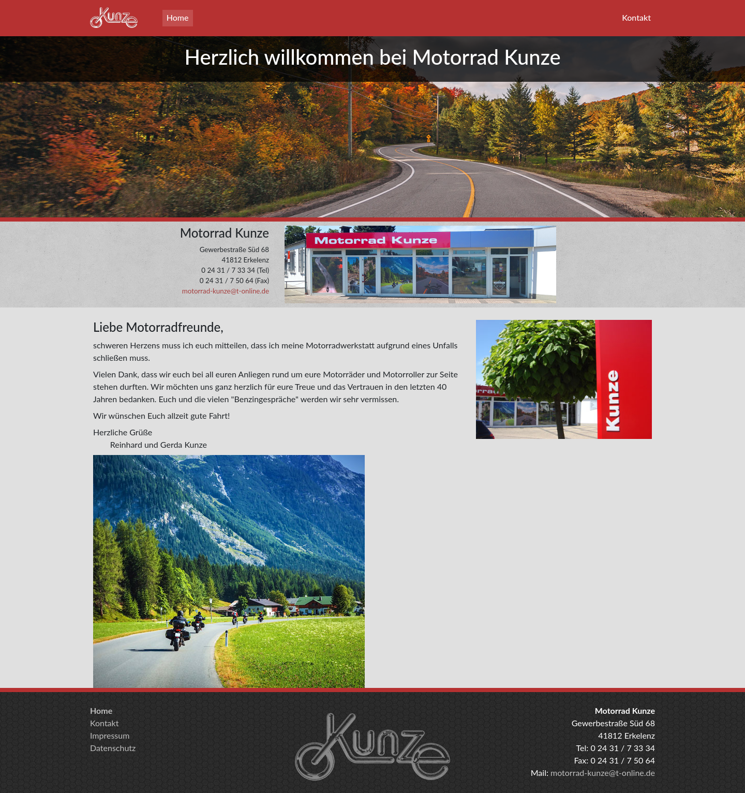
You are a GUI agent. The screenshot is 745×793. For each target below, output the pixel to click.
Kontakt (636, 17)
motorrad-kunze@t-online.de (225, 291)
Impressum (109, 735)
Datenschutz (113, 748)
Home (178, 17)
